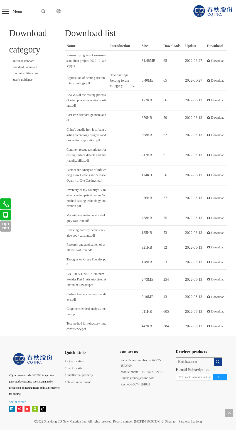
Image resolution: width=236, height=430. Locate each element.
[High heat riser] (195, 362)
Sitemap (170, 421)
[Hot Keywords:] (218, 362)
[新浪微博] (19, 408)
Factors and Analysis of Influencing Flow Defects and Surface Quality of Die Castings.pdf (86, 175)
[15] (33, 359)
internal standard (23, 61)
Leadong (196, 421)
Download (215, 60)
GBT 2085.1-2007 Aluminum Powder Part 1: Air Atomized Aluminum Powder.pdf (86, 279)
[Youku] (27, 408)
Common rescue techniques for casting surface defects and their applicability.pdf (86, 155)
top (229, 413)
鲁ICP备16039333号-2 (148, 421)
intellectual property (80, 375)
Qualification (75, 361)
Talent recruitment (79, 382)
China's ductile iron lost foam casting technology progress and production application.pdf (86, 135)
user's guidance (22, 79)
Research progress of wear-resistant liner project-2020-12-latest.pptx (86, 61)
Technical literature (25, 73)
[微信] (35, 408)
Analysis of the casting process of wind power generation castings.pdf (86, 100)
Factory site (74, 368)
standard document (25, 67)
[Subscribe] (220, 377)
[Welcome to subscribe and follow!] (193, 377)
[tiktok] (43, 408)
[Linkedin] (12, 408)
